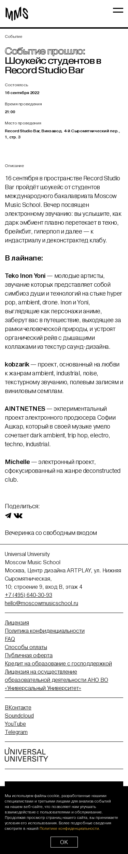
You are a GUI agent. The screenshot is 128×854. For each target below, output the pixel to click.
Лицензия (17, 622)
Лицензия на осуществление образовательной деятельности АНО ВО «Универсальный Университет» (56, 679)
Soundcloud (19, 715)
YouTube (15, 723)
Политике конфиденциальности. (70, 828)
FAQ (10, 638)
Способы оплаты (26, 647)
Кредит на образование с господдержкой (58, 663)
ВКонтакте (18, 707)
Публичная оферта (29, 655)
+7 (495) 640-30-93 (28, 594)
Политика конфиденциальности (45, 630)
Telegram (16, 732)
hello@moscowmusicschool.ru (41, 603)
